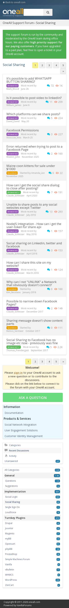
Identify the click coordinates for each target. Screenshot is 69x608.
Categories (13, 445)
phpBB (8, 549)
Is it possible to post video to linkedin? (34, 98)
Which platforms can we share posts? (33, 114)
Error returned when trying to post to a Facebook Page (34, 148)
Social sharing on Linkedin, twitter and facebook (34, 244)
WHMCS (9, 574)
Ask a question (33, 397)
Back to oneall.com (14, 2)
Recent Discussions (17, 450)
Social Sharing (12, 502)
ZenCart (9, 585)
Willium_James (13, 105)
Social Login (11, 496)
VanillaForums (24, 605)
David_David (13, 121)
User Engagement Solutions (21, 430)
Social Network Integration (20, 424)
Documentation (14, 413)
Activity (10, 455)
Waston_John (13, 156)
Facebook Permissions (22, 130)
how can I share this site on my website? (28, 264)
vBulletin (9, 569)
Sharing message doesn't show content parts (34, 322)
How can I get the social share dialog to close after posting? (32, 186)
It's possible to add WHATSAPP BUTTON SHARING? (29, 80)
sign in (18, 372)
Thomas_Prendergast (17, 350)
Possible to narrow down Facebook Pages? (31, 302)
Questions (10, 480)
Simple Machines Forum (17, 559)
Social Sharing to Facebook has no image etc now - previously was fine (32, 341)
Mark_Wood (12, 88)
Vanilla (8, 564)
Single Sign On (12, 507)
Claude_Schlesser (15, 195)
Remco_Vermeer (15, 331)
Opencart (10, 543)
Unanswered (11, 461)
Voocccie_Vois (13, 137)
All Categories (12, 469)
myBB (8, 538)
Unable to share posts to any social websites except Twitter (31, 206)
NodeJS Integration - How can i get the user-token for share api (33, 225)
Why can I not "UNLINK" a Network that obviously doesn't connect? (31, 283)
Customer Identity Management (24, 436)
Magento (9, 533)
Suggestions (11, 486)
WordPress (11, 579)
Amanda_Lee (38, 172)
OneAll (13, 12)
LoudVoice (10, 512)
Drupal (8, 523)
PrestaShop (11, 554)
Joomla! (9, 528)
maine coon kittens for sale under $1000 (30, 167)
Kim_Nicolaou (13, 292)
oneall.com (34, 602)
